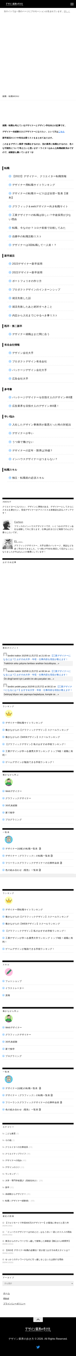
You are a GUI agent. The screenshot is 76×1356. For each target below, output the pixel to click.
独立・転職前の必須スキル (28, 477)
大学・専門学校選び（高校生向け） (21, 1180)
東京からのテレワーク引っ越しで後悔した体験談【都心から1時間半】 (38, 1241)
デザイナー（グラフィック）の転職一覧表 (27, 855)
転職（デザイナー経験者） (17, 1201)
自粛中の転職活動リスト (27, 236)
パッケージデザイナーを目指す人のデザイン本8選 (42, 397)
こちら (61, 131)
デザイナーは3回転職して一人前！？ (34, 245)
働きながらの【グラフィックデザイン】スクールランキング (37, 730)
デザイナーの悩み (13, 1160)
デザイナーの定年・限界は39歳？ (32, 450)
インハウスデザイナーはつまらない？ (35, 459)
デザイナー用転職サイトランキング (33, 184)
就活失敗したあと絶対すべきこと (32, 306)
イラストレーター (14, 988)
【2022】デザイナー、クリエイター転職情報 (39, 176)
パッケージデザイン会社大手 (29, 370)
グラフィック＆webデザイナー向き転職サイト (40, 206)
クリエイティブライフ (15, 1154)
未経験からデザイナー (15, 1194)
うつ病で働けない (23, 442)
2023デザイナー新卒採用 (27, 263)
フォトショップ (13, 981)
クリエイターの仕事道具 (16, 1147)
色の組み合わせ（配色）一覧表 (21, 870)
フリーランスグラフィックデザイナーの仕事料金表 (32, 863)
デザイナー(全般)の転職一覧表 (21, 848)
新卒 (7, 1187)
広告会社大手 (20, 378)
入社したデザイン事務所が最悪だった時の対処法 (41, 424)
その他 (8, 1140)
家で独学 (10, 812)
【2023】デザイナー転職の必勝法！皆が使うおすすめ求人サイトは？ (37, 1250)
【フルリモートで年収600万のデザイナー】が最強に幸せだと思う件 (37, 1223)
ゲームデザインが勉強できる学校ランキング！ (30, 762)
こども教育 (10, 1133)
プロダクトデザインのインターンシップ (36, 289)
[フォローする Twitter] (38, 1347)
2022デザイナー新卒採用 (27, 272)
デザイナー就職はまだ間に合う (31, 334)
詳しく (67, 11)
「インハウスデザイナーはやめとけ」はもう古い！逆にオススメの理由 (38, 1232)
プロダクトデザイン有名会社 (29, 361)
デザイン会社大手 (23, 353)
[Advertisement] (38, 53)
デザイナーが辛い (23, 433)
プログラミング (13, 819)
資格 (7, 995)
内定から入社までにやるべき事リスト (35, 315)
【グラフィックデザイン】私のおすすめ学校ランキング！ (35, 744)
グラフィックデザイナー (18, 798)
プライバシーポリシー (14, 1303)
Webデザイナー (13, 791)
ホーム (6, 1293)
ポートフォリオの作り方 (27, 281)
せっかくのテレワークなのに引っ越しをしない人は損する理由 (34, 1259)
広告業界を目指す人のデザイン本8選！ (35, 406)
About (6, 1298)
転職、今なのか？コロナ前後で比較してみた (39, 227)
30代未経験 (11, 805)
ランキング (10, 1174)
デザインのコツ (12, 1167)
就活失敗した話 (21, 298)
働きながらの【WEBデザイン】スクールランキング (32, 737)
